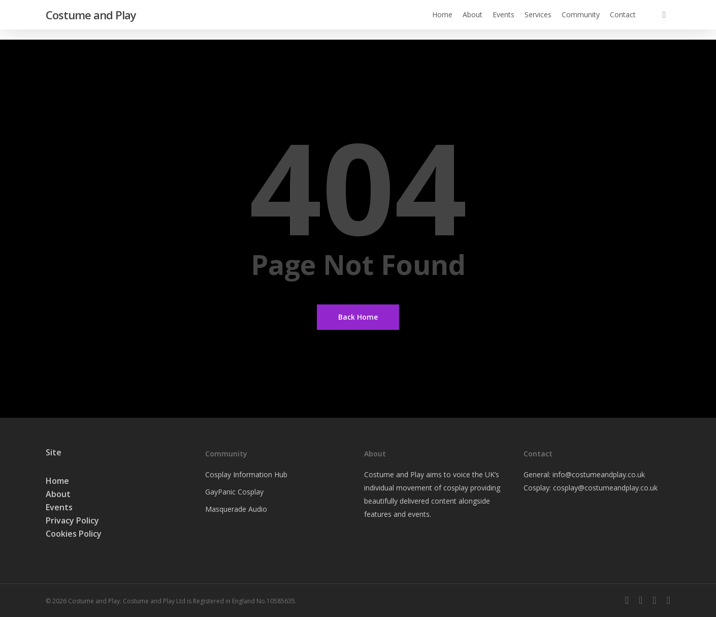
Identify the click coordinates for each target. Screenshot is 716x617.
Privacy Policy (72, 520)
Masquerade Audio (236, 509)
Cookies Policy (74, 533)
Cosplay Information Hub (246, 474)
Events (59, 507)
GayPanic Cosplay (234, 492)
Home (57, 480)
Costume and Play (91, 19)
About (58, 494)
